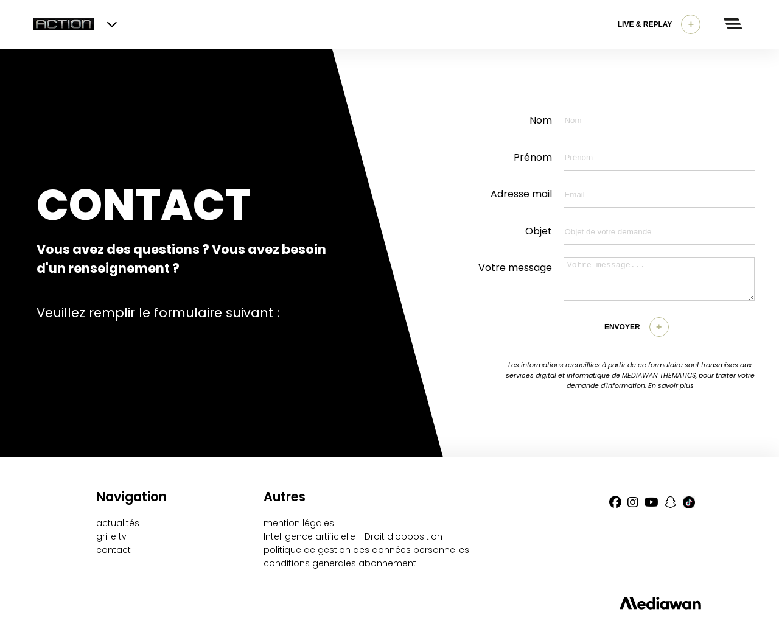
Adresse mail (521, 194)
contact (113, 550)
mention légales (299, 523)
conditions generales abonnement (340, 563)
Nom (540, 120)
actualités (117, 523)
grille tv (111, 536)
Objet (538, 231)
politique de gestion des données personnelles (366, 550)
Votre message (515, 268)
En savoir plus (671, 385)
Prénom (533, 157)
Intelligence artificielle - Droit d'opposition (353, 536)
